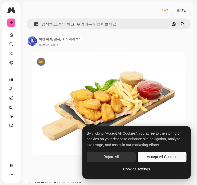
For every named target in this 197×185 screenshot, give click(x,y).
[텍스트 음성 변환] (11, 116)
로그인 (181, 10)
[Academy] (11, 165)
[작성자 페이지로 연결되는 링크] (32, 41)
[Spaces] (11, 89)
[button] (34, 24)
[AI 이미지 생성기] (11, 98)
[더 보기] (11, 175)
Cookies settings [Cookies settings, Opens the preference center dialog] (136, 169)
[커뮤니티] (11, 63)
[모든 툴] (11, 79)
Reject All (111, 157)
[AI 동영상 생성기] (11, 107)
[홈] (11, 35)
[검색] (11, 44)
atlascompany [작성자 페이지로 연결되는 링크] (48, 44)
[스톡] (11, 53)
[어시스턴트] (11, 126)
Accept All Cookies (162, 157)
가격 (165, 10)
